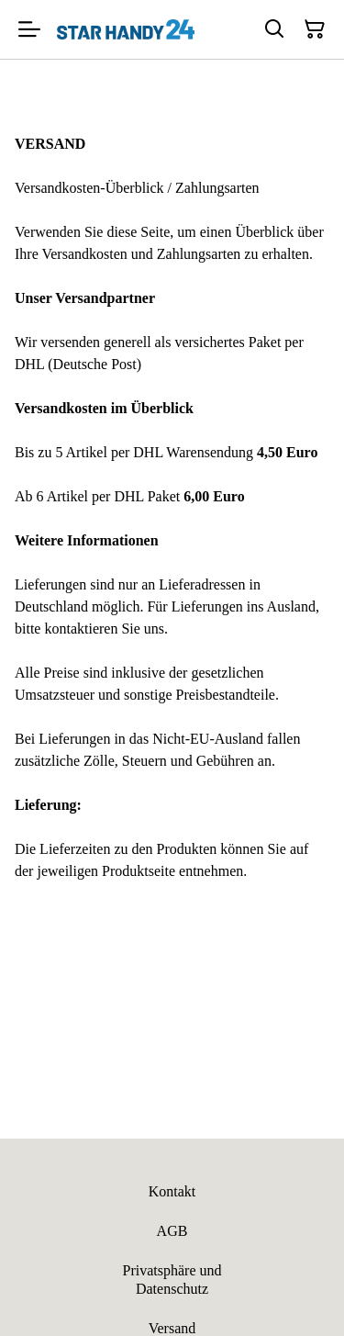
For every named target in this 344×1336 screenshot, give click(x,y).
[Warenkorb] (314, 29)
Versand (172, 1328)
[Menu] (29, 29)
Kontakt (172, 1191)
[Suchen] (274, 29)
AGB (172, 1231)
